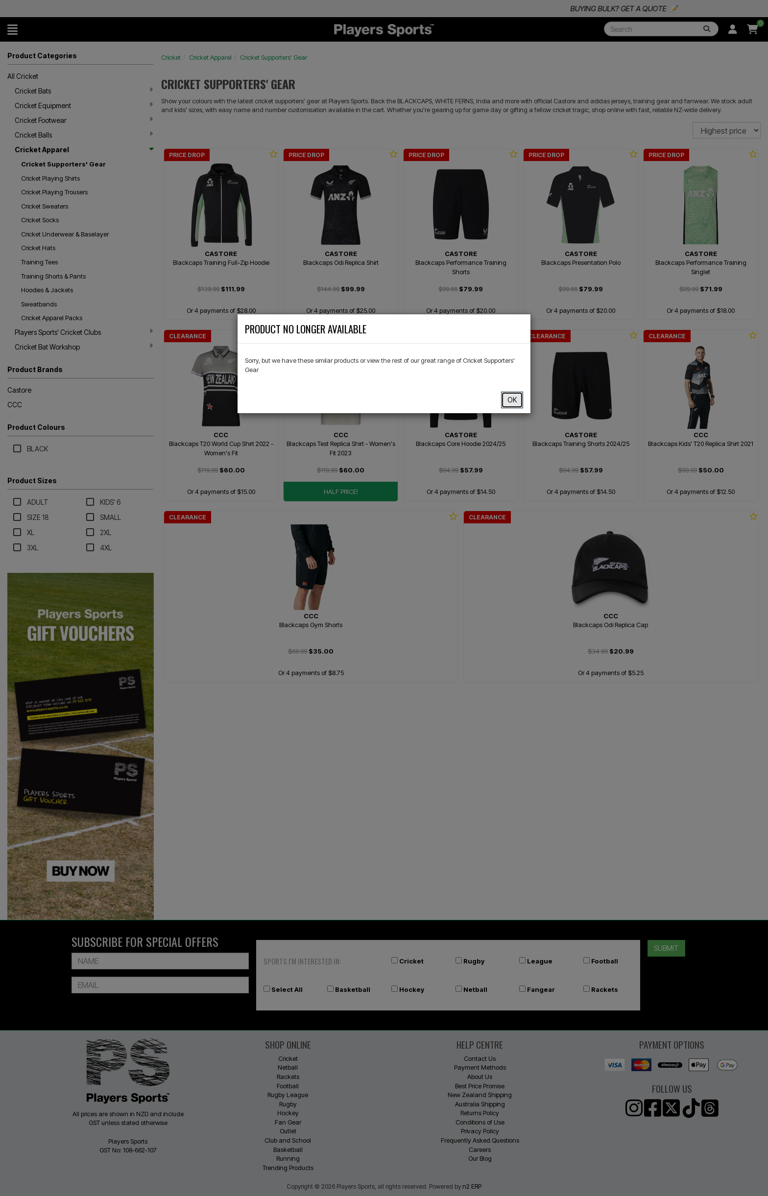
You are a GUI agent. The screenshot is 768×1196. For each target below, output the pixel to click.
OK (512, 400)
